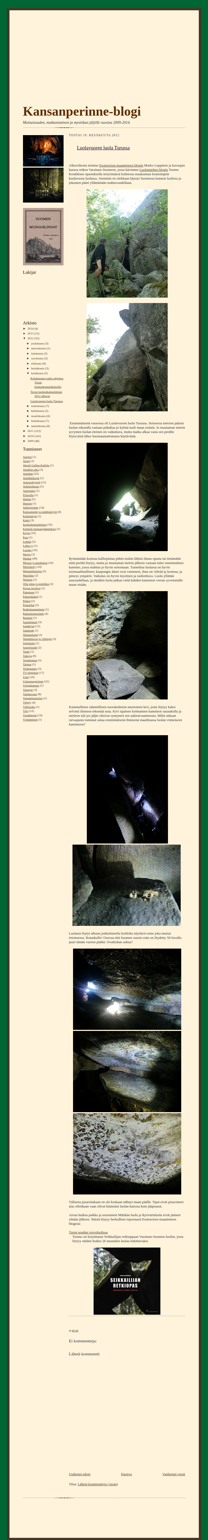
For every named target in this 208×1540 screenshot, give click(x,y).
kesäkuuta (37, 373)
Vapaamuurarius (33, 698)
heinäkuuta (38, 368)
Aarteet (27, 456)
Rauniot (27, 617)
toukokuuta (38, 406)
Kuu (25, 537)
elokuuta (36, 363)
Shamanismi (30, 634)
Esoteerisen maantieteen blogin (121, 165)
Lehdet (27, 541)
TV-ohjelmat (30, 672)
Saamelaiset (30, 622)
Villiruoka (29, 706)
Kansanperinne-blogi (82, 111)
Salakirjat (29, 626)
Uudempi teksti (80, 1474)
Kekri (26, 520)
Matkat (27, 558)
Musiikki (28, 575)
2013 (31, 333)
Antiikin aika (31, 469)
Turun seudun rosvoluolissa (88, 1232)
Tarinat (27, 664)
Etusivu (126, 1474)
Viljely (27, 702)
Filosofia (28, 495)
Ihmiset (27, 503)
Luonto (27, 550)
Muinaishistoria (32, 571)
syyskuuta (37, 358)
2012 (31, 338)
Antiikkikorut (31, 478)
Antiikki (28, 473)
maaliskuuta (39, 416)
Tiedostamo (30, 668)
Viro (25, 710)
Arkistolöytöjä (32, 482)
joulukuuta (38, 343)
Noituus (27, 579)
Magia (27, 554)
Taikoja (27, 655)
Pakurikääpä (30, 596)
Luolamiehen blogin (154, 170)
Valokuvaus (30, 694)
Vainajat (28, 689)
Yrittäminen (30, 719)
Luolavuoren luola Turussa (46, 401)
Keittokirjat (30, 516)
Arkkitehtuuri (31, 486)
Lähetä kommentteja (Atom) (98, 1484)
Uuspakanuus (31, 685)
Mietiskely (29, 566)
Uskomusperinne (33, 681)
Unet (26, 677)
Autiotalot (29, 490)
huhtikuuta (38, 410)
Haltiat (27, 499)
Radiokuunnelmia (33, 609)
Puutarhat (29, 605)
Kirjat (26, 533)
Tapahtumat (30, 660)
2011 (31, 430)
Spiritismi (29, 643)
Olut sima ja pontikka (36, 583)
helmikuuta (38, 420)
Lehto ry (28, 545)
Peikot (27, 601)
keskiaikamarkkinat (35, 524)
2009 (31, 440)
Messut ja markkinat (35, 562)
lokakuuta (37, 353)
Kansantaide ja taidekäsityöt (40, 511)
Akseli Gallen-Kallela (36, 465)
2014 (31, 328)
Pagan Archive (32, 588)
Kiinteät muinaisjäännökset (39, 528)
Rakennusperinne (33, 613)
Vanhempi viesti (173, 1474)
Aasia (26, 461)
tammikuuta (38, 426)
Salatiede (28, 630)
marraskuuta (39, 348)
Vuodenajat (30, 715)
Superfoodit (30, 647)
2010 (31, 436)
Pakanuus (29, 592)
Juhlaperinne (30, 507)
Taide (26, 651)
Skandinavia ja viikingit (37, 638)
